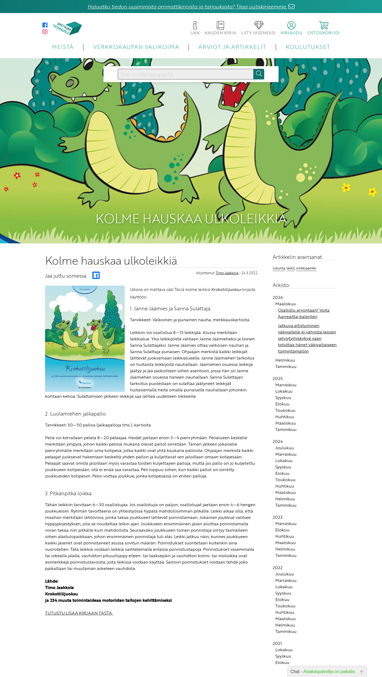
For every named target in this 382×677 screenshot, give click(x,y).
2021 (277, 640)
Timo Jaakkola (227, 269)
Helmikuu (285, 356)
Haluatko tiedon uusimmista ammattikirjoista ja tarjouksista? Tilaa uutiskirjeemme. (187, 6)
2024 (278, 438)
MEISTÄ (62, 47)
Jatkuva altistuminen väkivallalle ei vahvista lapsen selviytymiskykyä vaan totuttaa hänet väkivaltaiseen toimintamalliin (307, 334)
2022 (278, 564)
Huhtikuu (284, 413)
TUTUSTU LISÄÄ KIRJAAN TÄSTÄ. (79, 609)
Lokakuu (284, 387)
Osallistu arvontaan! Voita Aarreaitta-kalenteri (303, 309)
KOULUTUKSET (308, 47)
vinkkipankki (306, 264)
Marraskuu (286, 381)
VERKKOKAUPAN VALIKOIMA (136, 47)
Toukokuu (285, 407)
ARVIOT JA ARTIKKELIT (232, 47)
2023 (278, 513)
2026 (278, 293)
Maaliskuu (285, 300)
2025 (278, 375)
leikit (290, 264)
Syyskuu (283, 394)
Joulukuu (284, 444)
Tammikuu (286, 362)
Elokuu (282, 400)
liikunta (279, 264)
